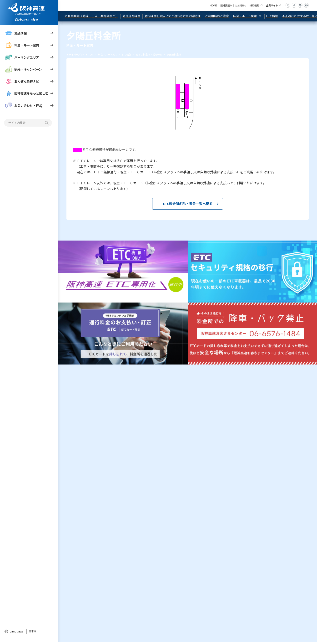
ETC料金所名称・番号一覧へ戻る (187, 203)
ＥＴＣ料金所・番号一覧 (149, 54)
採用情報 (254, 5)
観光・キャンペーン (23, 69)
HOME (213, 5)
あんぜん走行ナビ (22, 81)
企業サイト (272, 5)
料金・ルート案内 (22, 45)
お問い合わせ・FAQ (23, 105)
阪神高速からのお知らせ (233, 5)
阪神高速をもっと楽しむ (26, 93)
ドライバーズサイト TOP (80, 54)
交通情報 (16, 33)
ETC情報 (126, 54)
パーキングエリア (22, 57)
